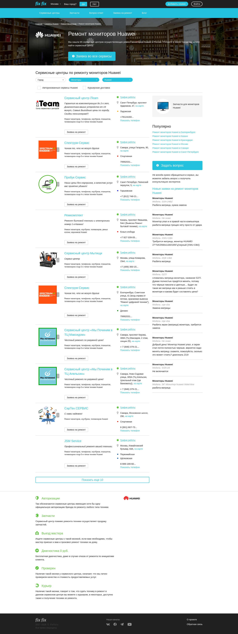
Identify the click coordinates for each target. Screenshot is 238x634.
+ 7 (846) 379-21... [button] (129, 346)
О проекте (192, 619)
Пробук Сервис (75, 177)
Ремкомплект (73, 215)
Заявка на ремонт (122, 13)
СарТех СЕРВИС (76, 408)
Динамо (124, 311)
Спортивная (126, 156)
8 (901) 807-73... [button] (128, 427)
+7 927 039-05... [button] (128, 237)
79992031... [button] (126, 161)
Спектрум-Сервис (76, 143)
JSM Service (72, 441)
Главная (39, 24)
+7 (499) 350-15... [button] (129, 266)
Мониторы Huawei (162, 198)
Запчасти (74, 13)
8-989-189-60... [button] (128, 464)
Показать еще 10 (92, 479)
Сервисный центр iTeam (81, 98)
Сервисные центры (49, 13)
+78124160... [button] (127, 117)
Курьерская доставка (99, 87)
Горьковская (126, 191)
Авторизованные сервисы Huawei (60, 87)
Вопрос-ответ (96, 13)
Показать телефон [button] (130, 120)
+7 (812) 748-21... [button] (129, 196)
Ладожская (125, 111)
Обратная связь (194, 624)
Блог (144, 13)
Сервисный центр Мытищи (83, 253)
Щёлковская (126, 458)
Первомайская (127, 454)
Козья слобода (127, 232)
